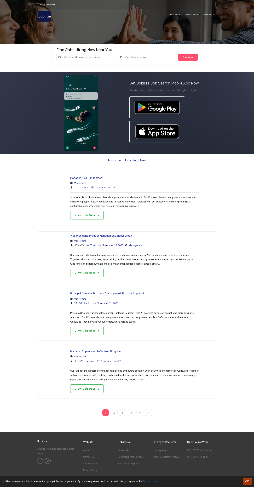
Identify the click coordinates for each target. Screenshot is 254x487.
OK (247, 481)
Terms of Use (150, 481)
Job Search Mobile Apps (130, 457)
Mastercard (80, 183)
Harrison (89, 361)
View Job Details (87, 215)
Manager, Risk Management (87, 177)
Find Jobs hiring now (128, 463)
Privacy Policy (90, 470)
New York (90, 245)
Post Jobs (192, 15)
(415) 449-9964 (46, 4)
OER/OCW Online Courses (200, 450)
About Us (88, 450)
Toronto (83, 187)
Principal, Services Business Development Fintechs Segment (107, 293)
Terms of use (90, 463)
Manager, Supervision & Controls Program (95, 351)
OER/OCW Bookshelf (197, 457)
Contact (209, 15)
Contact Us (88, 457)
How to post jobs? (162, 450)
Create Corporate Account (166, 457)
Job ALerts (123, 450)
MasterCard (80, 356)
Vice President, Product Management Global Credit (101, 235)
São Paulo (84, 303)
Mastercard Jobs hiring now (127, 160)
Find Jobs (174, 15)
